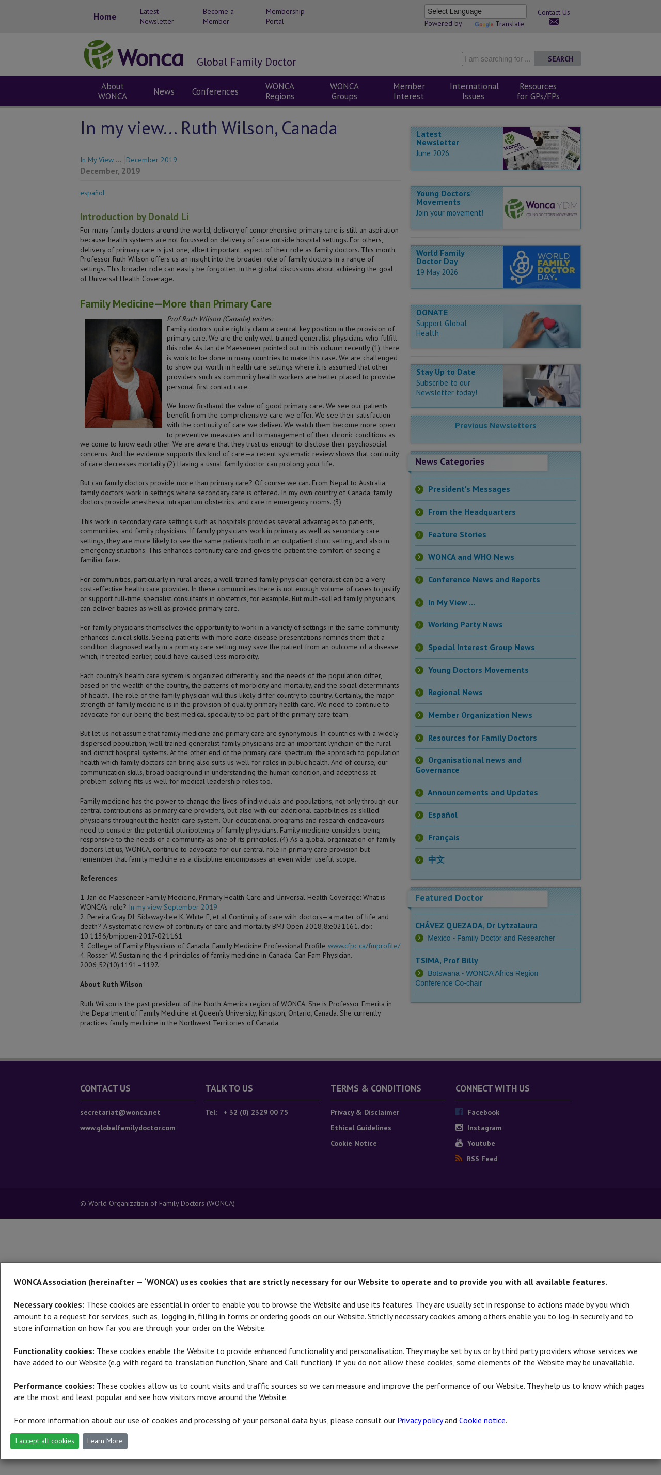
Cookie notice (482, 1420)
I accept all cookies (44, 1441)
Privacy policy (420, 1420)
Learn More (105, 1441)
